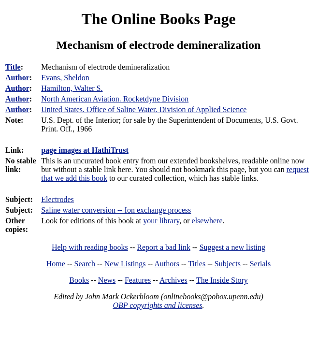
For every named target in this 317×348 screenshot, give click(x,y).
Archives (173, 280)
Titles (196, 264)
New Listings (125, 264)
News (106, 280)
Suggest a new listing (232, 247)
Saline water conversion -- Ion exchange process (116, 210)
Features (138, 280)
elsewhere (207, 221)
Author (17, 77)
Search (85, 264)
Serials (260, 264)
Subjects (228, 264)
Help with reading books (90, 247)
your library (161, 221)
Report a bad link (163, 247)
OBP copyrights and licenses (157, 305)
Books (79, 280)
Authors (166, 264)
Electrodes (57, 199)
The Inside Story (222, 280)
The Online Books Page (158, 19)
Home (55, 264)
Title (13, 67)
